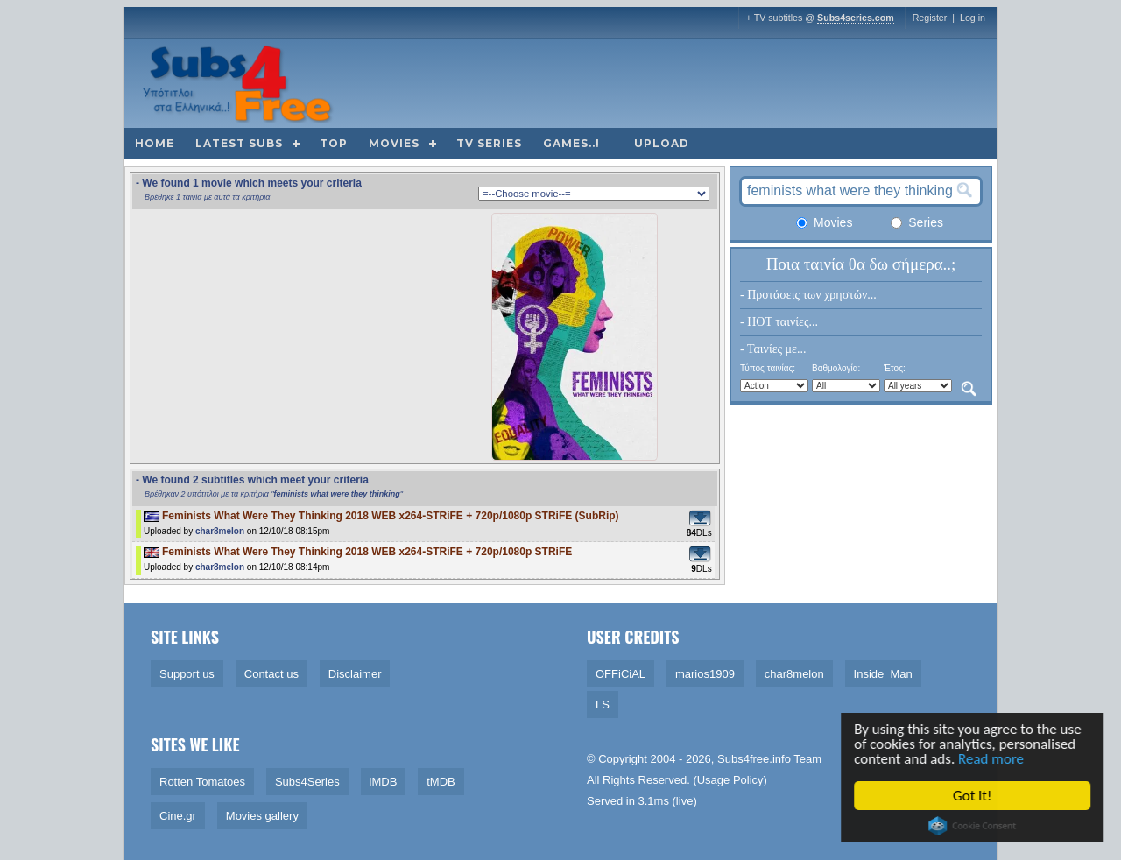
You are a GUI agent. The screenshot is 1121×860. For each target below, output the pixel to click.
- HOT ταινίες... (779, 321)
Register (930, 17)
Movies (394, 143)
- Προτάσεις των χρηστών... (808, 294)
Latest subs (239, 143)
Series (917, 222)
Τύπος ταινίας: (767, 368)
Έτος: (895, 368)
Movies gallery (262, 815)
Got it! (973, 795)
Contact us (271, 673)
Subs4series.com (855, 17)
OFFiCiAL (620, 673)
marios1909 (705, 673)
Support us (187, 673)
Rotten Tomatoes (202, 781)
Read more (992, 759)
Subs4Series (307, 781)
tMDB (441, 781)
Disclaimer (355, 673)
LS (603, 704)
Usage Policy (730, 779)
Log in (972, 17)
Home (154, 143)
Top (334, 143)
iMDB (384, 781)
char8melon (219, 531)
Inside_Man (883, 673)
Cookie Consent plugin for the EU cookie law (974, 825)
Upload (661, 143)
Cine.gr (177, 815)
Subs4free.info (754, 758)
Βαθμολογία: (836, 368)
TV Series (489, 143)
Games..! (571, 143)
